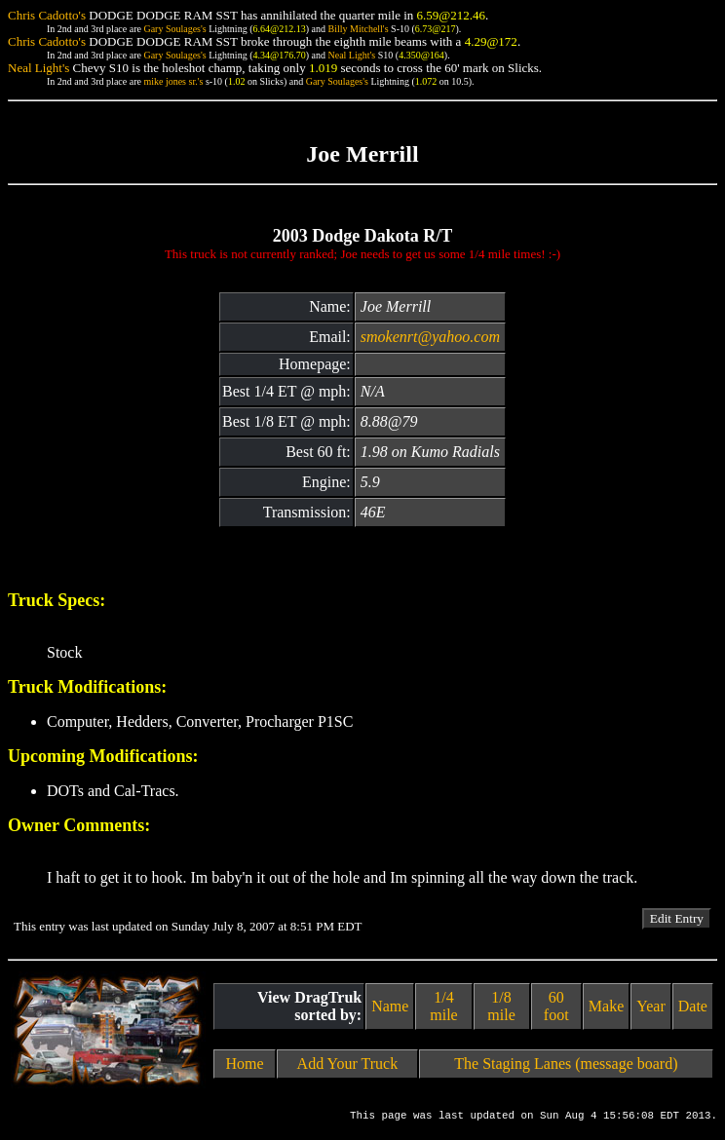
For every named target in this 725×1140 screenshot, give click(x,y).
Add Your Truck (348, 1063)
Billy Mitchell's (357, 28)
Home (244, 1063)
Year (650, 1006)
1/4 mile (443, 1006)
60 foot (556, 1006)
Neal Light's (351, 55)
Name (389, 1006)
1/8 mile (501, 1006)
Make (606, 1006)
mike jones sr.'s (173, 81)
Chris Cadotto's (47, 15)
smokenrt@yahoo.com (430, 336)
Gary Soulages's (174, 28)
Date (692, 1006)
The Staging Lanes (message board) (565, 1063)
